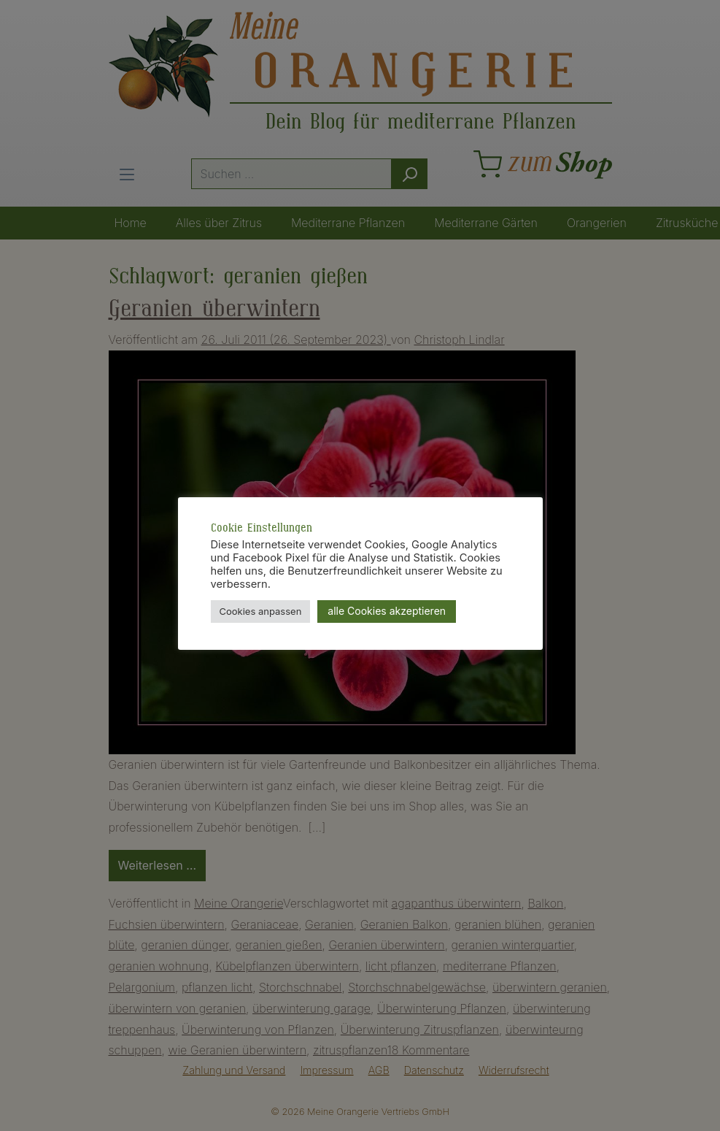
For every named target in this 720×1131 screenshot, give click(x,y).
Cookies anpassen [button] (261, 611)
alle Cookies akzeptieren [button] (387, 611)
